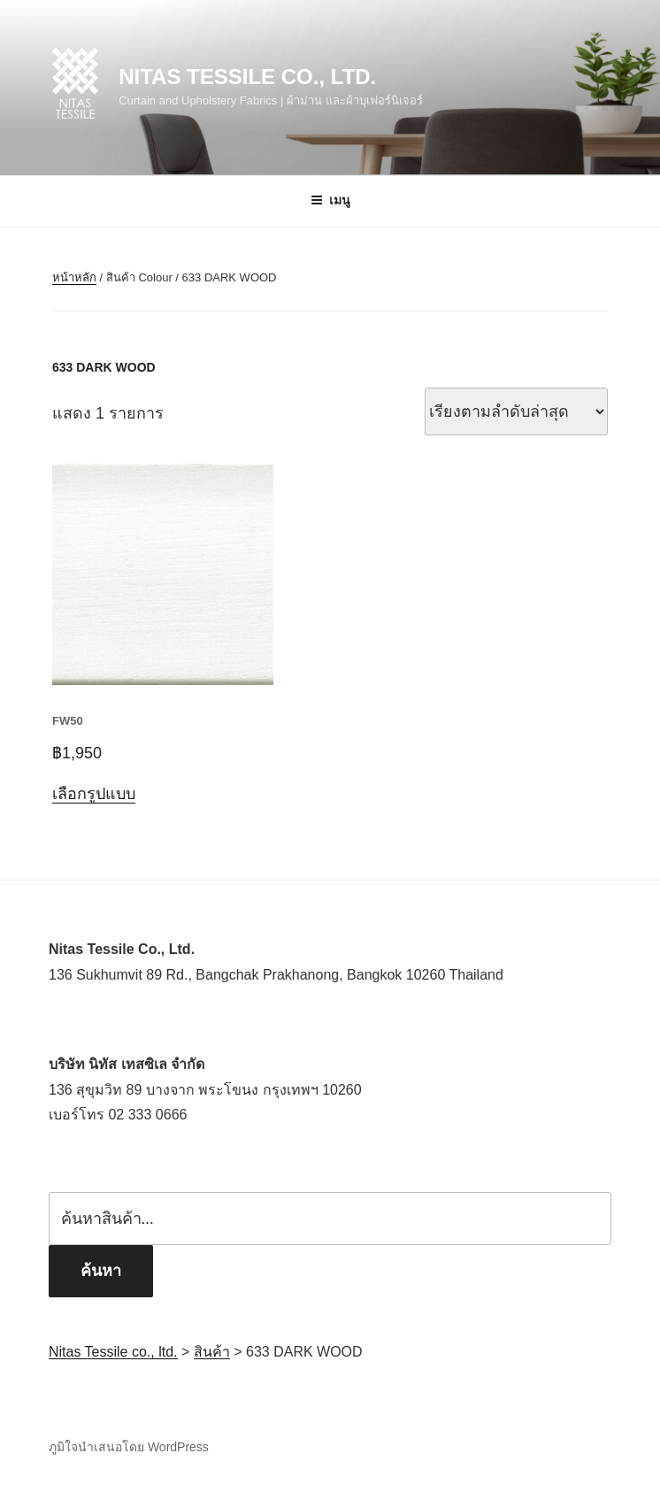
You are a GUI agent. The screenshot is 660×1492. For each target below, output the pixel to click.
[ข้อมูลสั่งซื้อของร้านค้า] (516, 411)
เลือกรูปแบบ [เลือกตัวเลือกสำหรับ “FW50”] (93, 794)
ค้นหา (101, 1271)
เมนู (330, 200)
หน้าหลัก (74, 277)
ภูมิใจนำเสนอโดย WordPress (129, 1447)
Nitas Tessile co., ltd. (247, 76)
